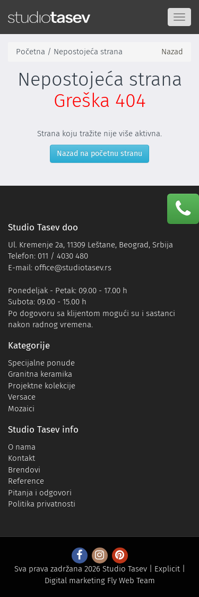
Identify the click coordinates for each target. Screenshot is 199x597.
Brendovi (24, 470)
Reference (26, 481)
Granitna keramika (40, 374)
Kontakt (21, 458)
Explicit (167, 569)
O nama (22, 447)
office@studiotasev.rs (72, 267)
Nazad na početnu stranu (99, 153)
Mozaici (21, 408)
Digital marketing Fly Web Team (100, 580)
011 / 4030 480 (63, 256)
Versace (22, 397)
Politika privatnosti (41, 504)
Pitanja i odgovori (40, 493)
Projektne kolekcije (41, 386)
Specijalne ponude (41, 363)
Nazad (172, 51)
